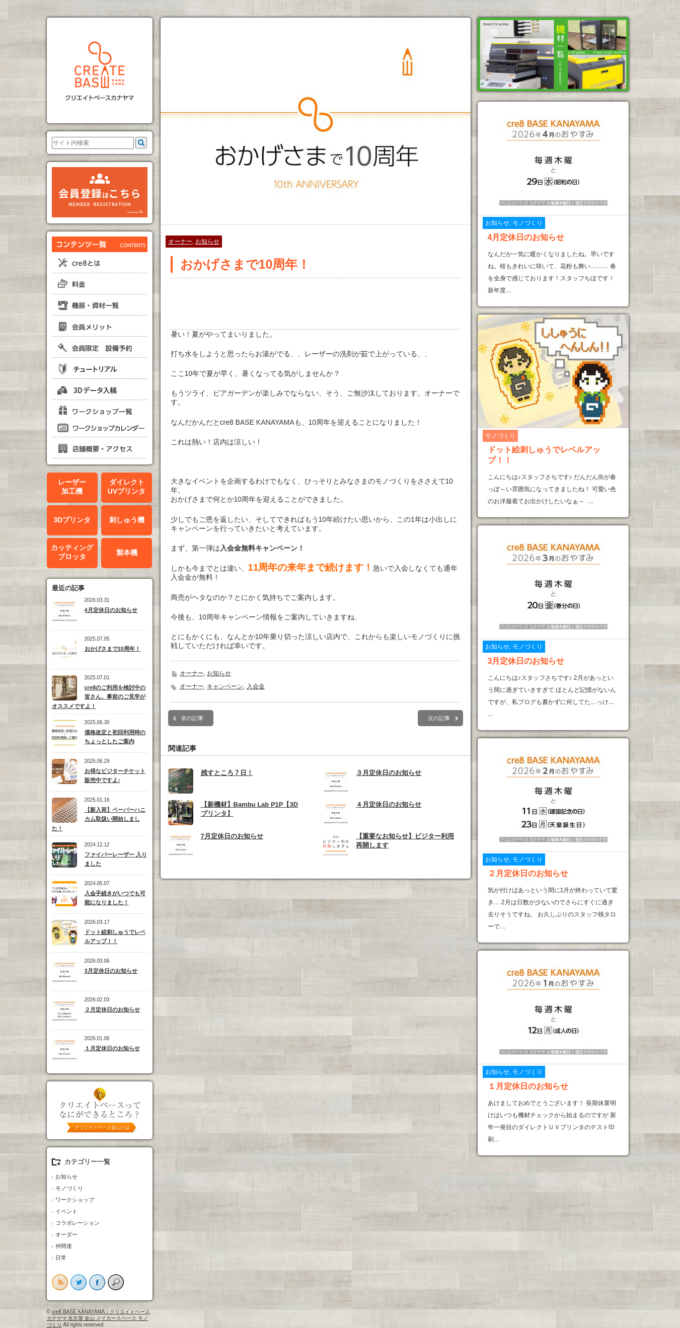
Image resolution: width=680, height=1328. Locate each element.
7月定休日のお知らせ (232, 836)
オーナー (180, 241)
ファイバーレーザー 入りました (116, 859)
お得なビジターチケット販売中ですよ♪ (115, 776)
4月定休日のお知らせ (111, 610)
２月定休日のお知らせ (112, 1009)
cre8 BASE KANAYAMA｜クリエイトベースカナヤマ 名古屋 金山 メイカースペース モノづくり (98, 1318)
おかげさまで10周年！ (112, 649)
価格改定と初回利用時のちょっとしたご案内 (115, 737)
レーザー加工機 (72, 487)
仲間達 (63, 1246)
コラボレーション (77, 1223)
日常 (60, 1258)
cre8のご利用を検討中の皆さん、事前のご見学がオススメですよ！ (99, 696)
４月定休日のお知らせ (388, 804)
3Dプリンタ (72, 520)
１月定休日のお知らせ (112, 1048)
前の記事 (192, 718)
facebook (97, 1282)
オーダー (66, 1234)
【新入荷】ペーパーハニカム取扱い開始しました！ (98, 819)
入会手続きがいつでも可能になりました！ (115, 898)
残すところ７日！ (227, 772)
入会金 (256, 686)
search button (116, 1282)
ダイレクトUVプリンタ (126, 487)
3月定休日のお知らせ (111, 971)
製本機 (126, 553)
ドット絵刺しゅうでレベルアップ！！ (115, 937)
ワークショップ (74, 1200)
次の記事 (439, 718)
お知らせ (66, 1177)
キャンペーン (225, 686)
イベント (66, 1211)
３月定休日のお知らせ (388, 772)
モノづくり (69, 1188)
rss (60, 1282)
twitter (78, 1282)
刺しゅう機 (126, 520)
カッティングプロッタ (72, 552)
